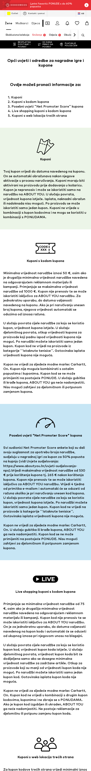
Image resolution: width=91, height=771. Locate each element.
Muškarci (22, 23)
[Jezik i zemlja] (81, 13)
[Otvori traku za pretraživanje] (81, 35)
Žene (8, 23)
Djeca (36, 23)
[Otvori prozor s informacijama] (86, 5)
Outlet (12, 13)
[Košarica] (86, 23)
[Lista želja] (77, 23)
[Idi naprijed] (74, 35)
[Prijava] (57, 23)
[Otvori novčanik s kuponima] (47, 23)
